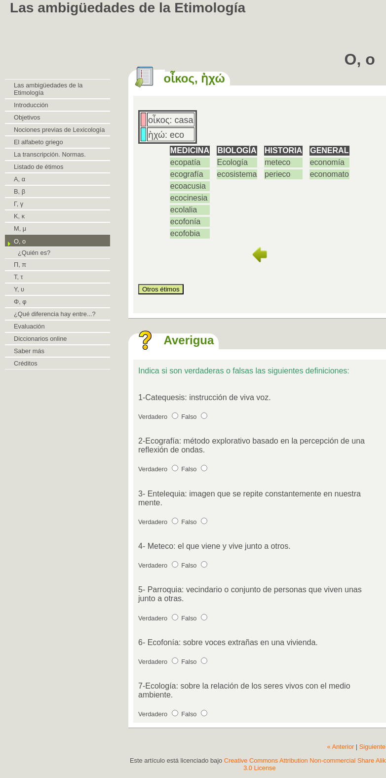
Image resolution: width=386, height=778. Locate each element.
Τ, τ (18, 277)
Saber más (29, 351)
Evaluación (29, 326)
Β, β (19, 191)
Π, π (20, 264)
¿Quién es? (34, 252)
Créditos (26, 363)
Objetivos (27, 117)
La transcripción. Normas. (50, 154)
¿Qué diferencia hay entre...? (55, 314)
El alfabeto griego (38, 142)
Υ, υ (19, 289)
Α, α (19, 179)
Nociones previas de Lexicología (59, 129)
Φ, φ (20, 301)
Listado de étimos (38, 166)
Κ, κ (19, 216)
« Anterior (340, 746)
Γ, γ (18, 203)
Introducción (31, 105)
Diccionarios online (40, 338)
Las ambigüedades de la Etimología (48, 89)
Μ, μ (20, 228)
